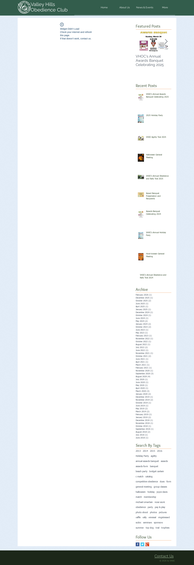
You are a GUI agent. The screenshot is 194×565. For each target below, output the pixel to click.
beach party (141, 471)
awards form (142, 466)
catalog (149, 477)
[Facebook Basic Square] (137, 544)
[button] (124, 8)
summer (140, 528)
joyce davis (162, 492)
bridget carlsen (156, 471)
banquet (154, 466)
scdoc (138, 523)
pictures (163, 512)
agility (154, 456)
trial (157, 528)
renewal (152, 517)
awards (164, 461)
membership (150, 497)
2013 (138, 451)
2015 (152, 451)
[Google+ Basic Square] (147, 544)
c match (139, 477)
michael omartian (144, 502)
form (168, 482)
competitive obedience (147, 482)
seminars (147, 523)
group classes (160, 487)
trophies (165, 528)
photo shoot (142, 512)
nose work (160, 502)
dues (162, 482)
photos (153, 512)
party (150, 507)
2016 (159, 451)
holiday (151, 492)
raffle (138, 517)
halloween (141, 492)
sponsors (158, 523)
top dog (150, 528)
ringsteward (164, 517)
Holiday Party (142, 456)
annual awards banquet (147, 461)
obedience (141, 507)
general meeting (144, 487)
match (139, 497)
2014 (145, 451)
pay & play (160, 507)
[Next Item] (166, 41)
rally (145, 517)
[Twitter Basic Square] (142, 544)
